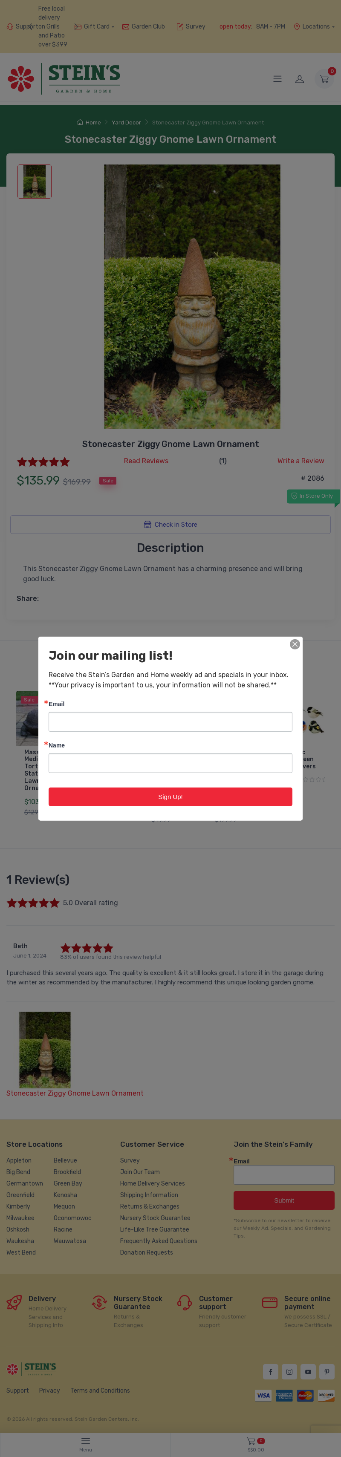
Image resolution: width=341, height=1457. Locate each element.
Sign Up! (170, 796)
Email (56, 703)
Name (57, 744)
